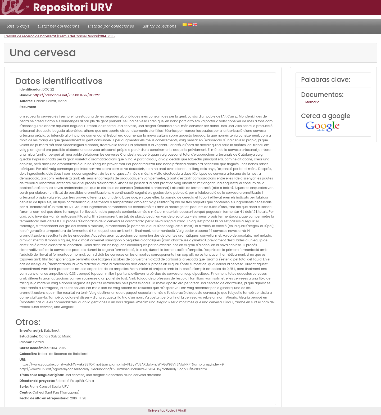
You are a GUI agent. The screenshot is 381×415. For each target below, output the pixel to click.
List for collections (159, 26)
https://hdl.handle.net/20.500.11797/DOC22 (66, 95)
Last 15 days (18, 26)
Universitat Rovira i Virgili (167, 410)
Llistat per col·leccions (59, 26)
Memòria (312, 102)
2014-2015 (107, 36)
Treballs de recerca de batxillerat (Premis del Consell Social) (51, 36)
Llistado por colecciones (111, 26)
